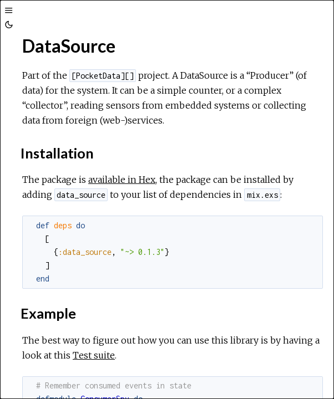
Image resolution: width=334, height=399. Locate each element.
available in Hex (121, 179)
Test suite (94, 355)
